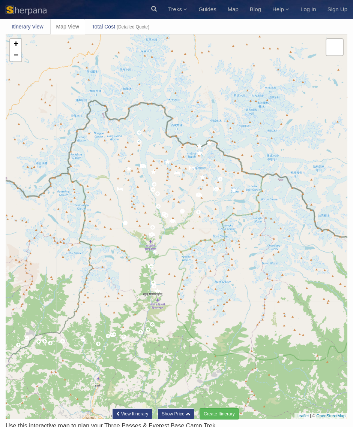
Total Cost (120, 27)
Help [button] (280, 9)
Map (233, 9)
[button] (154, 9)
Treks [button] (177, 9)
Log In (308, 9)
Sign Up (337, 9)
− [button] (16, 55)
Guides (207, 9)
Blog (255, 9)
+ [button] (16, 44)
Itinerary (28, 27)
